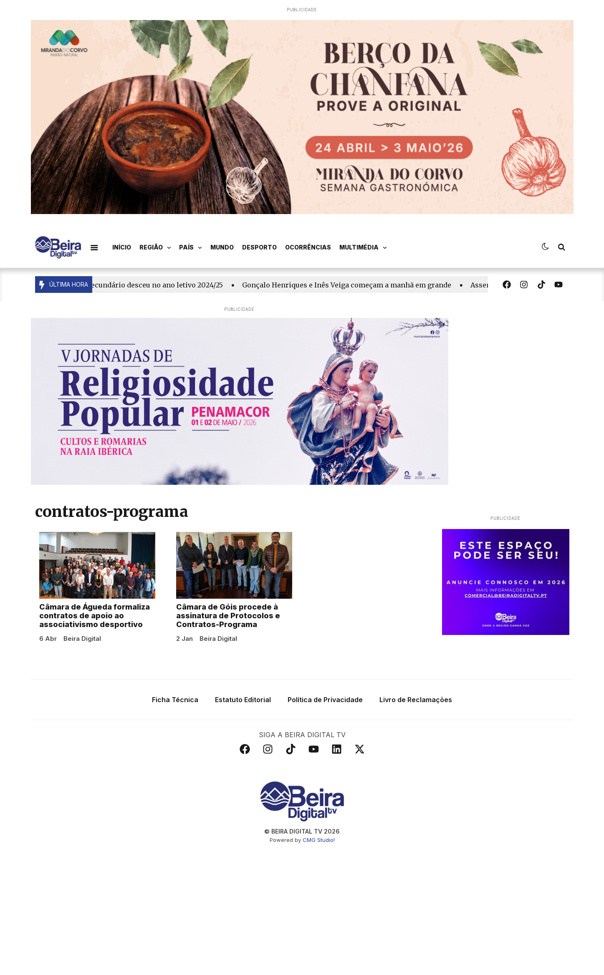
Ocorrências (308, 247)
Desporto (259, 247)
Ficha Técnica (175, 705)
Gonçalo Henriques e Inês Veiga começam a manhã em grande (349, 285)
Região (155, 248)
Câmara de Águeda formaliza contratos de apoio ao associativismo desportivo (94, 622)
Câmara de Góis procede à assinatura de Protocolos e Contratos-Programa (228, 622)
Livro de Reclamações (415, 705)
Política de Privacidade (325, 705)
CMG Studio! (319, 845)
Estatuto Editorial (243, 705)
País (190, 248)
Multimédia (363, 248)
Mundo (222, 247)
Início (121, 247)
